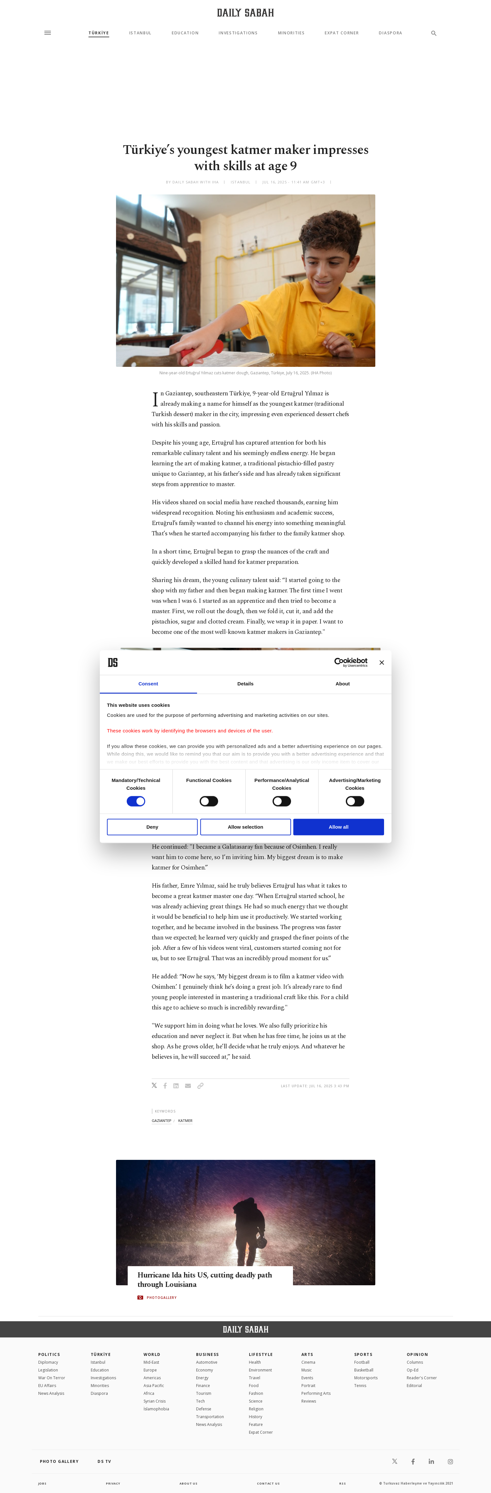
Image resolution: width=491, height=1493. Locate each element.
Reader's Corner (422, 1378)
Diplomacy (48, 1362)
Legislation (48, 1370)
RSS (342, 1483)
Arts (307, 1354)
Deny (152, 827)
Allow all (339, 827)
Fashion (256, 1393)
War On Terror (51, 1378)
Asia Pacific (154, 1385)
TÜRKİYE (98, 33)
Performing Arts (316, 1393)
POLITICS (49, 1354)
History (255, 1416)
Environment (260, 1370)
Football (361, 1362)
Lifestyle (261, 1354)
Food (254, 1385)
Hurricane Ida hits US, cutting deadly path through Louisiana (202, 1280)
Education (185, 33)
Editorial (414, 1385)
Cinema (308, 1362)
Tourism (203, 1393)
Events (307, 1378)
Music (306, 1370)
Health (255, 1362)
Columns (415, 1362)
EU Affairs (47, 1385)
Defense (203, 1409)
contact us (269, 1483)
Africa (149, 1393)
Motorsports (366, 1378)
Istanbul (140, 33)
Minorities (291, 33)
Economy (204, 1370)
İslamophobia (156, 1409)
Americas (152, 1378)
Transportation (210, 1416)
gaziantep (161, 1120)
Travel (254, 1378)
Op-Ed (412, 1370)
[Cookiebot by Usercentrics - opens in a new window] (339, 662)
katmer (185, 1120)
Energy (202, 1378)
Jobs (43, 1483)
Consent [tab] (148, 684)
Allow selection (245, 827)
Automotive (206, 1362)
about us (189, 1483)
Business (207, 1354)
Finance (203, 1385)
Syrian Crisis (155, 1401)
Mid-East (151, 1362)
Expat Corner (342, 33)
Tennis (360, 1385)
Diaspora (390, 33)
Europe (150, 1370)
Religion (256, 1409)
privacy (113, 1483)
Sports (363, 1354)
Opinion (417, 1354)
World (152, 1354)
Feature (256, 1424)
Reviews (308, 1401)
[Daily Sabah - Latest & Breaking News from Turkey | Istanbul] (245, 12)
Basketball (363, 1370)
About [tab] (343, 684)
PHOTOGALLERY (162, 1298)
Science (256, 1401)
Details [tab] (246, 684)
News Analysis (51, 1393)
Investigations (238, 33)
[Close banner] (382, 662)
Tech (200, 1401)
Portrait (308, 1385)
